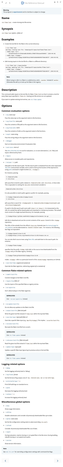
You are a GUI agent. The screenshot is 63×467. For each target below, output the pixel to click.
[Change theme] (6, 3)
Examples (8, 39)
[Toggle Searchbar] (9, 3)
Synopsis (7, 28)
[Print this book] (54, 2)
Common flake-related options (17, 270)
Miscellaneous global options (16, 401)
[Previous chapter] (5, 460)
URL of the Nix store (14, 151)
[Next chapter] (57, 460)
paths (10, 169)
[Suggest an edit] (60, 2)
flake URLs (31, 239)
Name (5, 18)
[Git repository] (57, 2)
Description (9, 89)
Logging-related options (13, 364)
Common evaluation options (16, 110)
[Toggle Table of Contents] (2, 3)
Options (7, 106)
